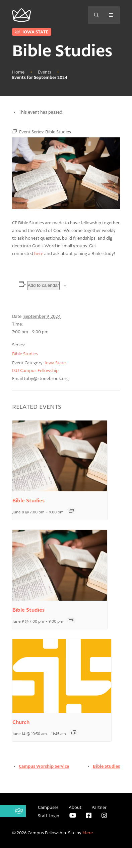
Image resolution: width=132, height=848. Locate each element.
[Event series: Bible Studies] (71, 511)
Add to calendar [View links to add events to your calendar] (43, 285)
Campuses (48, 807)
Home (18, 72)
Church (20, 722)
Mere (87, 832)
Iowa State (31, 31)
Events (44, 72)
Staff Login (48, 815)
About (75, 807)
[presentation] (59, 455)
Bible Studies (25, 353)
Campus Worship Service (44, 766)
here (38, 253)
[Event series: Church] (73, 732)
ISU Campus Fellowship (35, 370)
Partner (99, 807)
